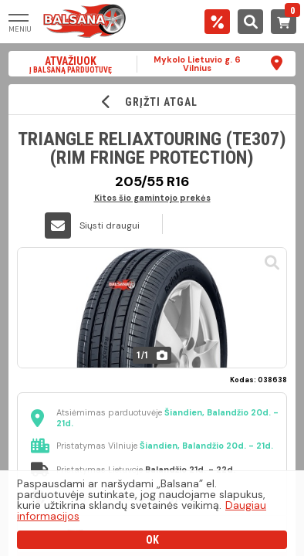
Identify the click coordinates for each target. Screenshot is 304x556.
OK (152, 540)
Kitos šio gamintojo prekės (152, 197)
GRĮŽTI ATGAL (152, 101)
